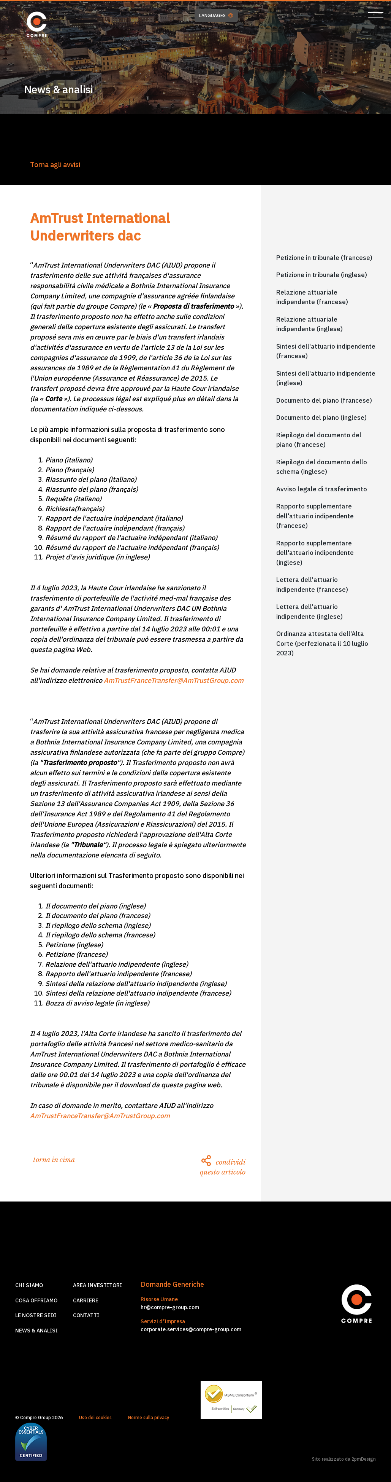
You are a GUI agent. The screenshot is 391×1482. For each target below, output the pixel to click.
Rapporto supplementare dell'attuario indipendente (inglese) (315, 553)
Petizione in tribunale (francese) (324, 257)
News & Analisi (36, 1330)
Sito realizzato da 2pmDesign (344, 1459)
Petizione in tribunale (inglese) (321, 275)
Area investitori (97, 1285)
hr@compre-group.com (170, 1307)
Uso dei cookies (95, 1417)
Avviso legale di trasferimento (321, 489)
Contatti (86, 1315)
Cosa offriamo (36, 1300)
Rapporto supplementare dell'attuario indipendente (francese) (315, 516)
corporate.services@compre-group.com (191, 1329)
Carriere (85, 1300)
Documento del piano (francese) (324, 400)
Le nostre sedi (35, 1315)
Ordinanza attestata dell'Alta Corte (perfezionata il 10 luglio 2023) (322, 643)
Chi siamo (29, 1285)
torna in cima (54, 1160)
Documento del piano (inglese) (321, 417)
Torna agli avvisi (55, 164)
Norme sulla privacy (148, 1417)
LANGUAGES (216, 16)
